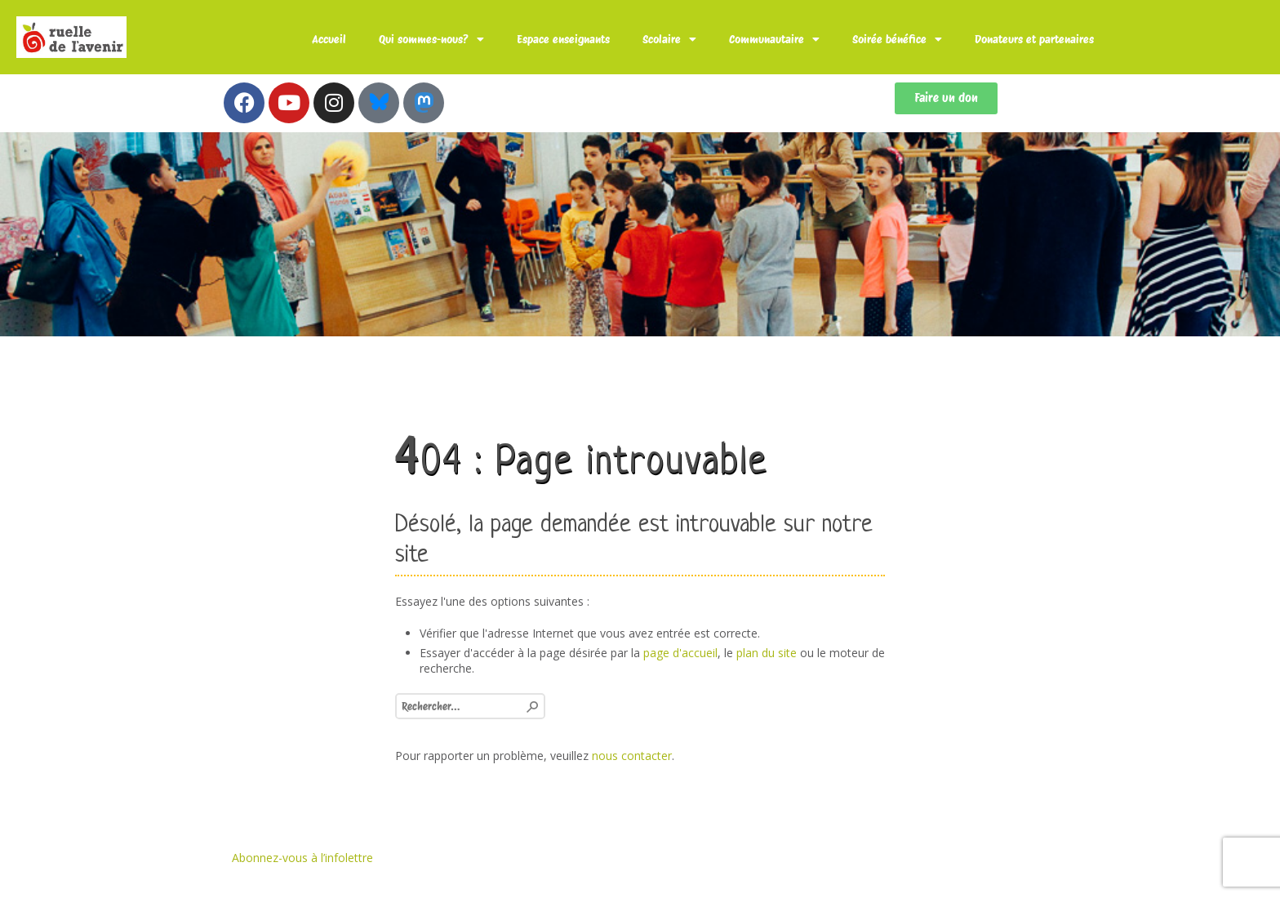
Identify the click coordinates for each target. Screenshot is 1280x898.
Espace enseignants (563, 39)
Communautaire (774, 39)
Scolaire (669, 39)
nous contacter (632, 755)
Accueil (329, 39)
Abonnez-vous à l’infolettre (302, 857)
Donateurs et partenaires (1034, 39)
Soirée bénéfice (897, 39)
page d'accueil (680, 652)
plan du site (766, 652)
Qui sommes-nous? (431, 39)
